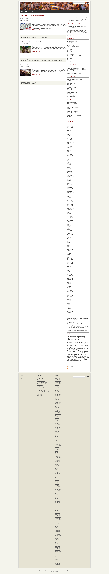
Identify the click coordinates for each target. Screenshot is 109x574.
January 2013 (69, 292)
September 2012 (70, 298)
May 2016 (69, 244)
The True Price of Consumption (73, 66)
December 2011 (70, 310)
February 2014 (70, 275)
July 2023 (69, 143)
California (69, 337)
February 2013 (70, 291)
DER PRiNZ (81, 570)
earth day (77, 342)
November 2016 (70, 236)
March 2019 (69, 200)
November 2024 (70, 127)
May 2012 (69, 303)
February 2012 (70, 307)
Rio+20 (84, 354)
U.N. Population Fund (71, 96)
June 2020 (69, 180)
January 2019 (69, 203)
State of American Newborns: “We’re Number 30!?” (77, 32)
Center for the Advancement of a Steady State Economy (78, 81)
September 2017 (70, 222)
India (78, 348)
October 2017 (69, 221)
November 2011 (70, 311)
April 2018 (69, 214)
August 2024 (69, 131)
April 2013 (69, 288)
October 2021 (69, 159)
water (84, 356)
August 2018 (69, 209)
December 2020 (70, 172)
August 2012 (69, 299)
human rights (73, 348)
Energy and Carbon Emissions (73, 46)
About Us (26, 11)
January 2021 (69, 171)
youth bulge (36, 83)
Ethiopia (86, 343)
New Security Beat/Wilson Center (73, 107)
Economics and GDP (28, 36)
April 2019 (69, 199)
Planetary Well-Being (71, 54)
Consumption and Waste (72, 43)
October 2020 (69, 175)
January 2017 (69, 233)
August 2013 (69, 283)
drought (74, 342)
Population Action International (73, 85)
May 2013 (69, 287)
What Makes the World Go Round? (74, 73)
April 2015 (69, 257)
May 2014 (69, 271)
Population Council (70, 88)
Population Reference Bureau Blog (74, 115)
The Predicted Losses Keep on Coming (74, 28)
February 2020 (70, 185)
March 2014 (69, 274)
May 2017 (69, 228)
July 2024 (69, 133)
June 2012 (69, 302)
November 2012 (70, 295)
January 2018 (69, 218)
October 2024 (69, 129)
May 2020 (69, 181)
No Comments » (35, 36)
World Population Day (71, 360)
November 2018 (70, 205)
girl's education (78, 347)
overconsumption (82, 348)
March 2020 (69, 184)
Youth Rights (26, 59)
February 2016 (70, 247)
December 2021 (70, 158)
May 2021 (69, 166)
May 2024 (69, 135)
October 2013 (69, 280)
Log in (52, 571)
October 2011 (69, 312)
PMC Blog (69, 108)
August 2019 (69, 193)
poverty (86, 351)
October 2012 (69, 296)
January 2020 (69, 187)
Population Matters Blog (71, 114)
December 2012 (70, 294)
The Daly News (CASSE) (72, 118)
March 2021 (69, 168)
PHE (87, 348)
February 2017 (70, 232)
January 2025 (69, 125)
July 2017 (69, 225)
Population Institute (70, 89)
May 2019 (69, 197)
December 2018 (70, 204)
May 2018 (69, 213)
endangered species (72, 343)
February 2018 (70, 217)
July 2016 (69, 241)
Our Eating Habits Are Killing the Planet (76, 327)
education (38, 60)
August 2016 (69, 240)
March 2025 (69, 123)
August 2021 (69, 162)
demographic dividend (31, 37)
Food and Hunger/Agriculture (72, 51)
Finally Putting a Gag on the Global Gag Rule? (76, 31)
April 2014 (69, 273)
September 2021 (70, 160)
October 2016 (69, 237)
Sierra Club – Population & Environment (75, 95)
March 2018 (69, 216)
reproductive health (72, 353)
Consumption (71, 341)
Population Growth (50, 60)
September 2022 (70, 150)
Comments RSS (71, 368)
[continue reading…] (36, 29)
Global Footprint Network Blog (73, 103)
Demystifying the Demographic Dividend (30, 64)
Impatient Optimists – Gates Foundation (74, 106)
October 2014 (69, 265)
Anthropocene (70, 336)
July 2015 (69, 253)
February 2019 (70, 201)
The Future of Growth (25, 18)
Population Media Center (72, 92)
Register (55, 571)
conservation (76, 339)
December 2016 (70, 234)
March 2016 (69, 246)
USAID (32, 83)
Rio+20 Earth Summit (71, 57)
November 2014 (70, 263)
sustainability (71, 356)
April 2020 (69, 183)
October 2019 (69, 191)
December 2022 (70, 147)
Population (76, 349)
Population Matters (70, 91)
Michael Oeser (75, 570)
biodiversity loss (77, 336)
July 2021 (69, 163)
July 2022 (69, 151)
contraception (80, 341)
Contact (31, 11)
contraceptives (25, 60)
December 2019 (70, 188)
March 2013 (69, 290)
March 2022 (69, 154)
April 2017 (69, 229)
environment (81, 344)
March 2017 (69, 230)
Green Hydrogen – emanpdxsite (73, 323)
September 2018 (70, 208)
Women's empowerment (80, 357)
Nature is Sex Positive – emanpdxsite (74, 318)
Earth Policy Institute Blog (72, 102)
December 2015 (70, 249)
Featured (69, 50)
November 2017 (70, 220)
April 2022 (69, 152)
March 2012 (69, 306)
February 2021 (70, 170)
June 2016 (69, 242)
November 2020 (70, 174)
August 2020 (69, 178)
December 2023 (70, 141)
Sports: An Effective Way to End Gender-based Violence (78, 72)
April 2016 (69, 245)
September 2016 (70, 238)
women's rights (81, 359)
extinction (69, 345)
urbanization (81, 356)
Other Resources (70, 53)
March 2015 (69, 258)
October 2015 (69, 250)
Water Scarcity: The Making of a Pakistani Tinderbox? (77, 30)
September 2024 (70, 130)
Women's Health (71, 359)
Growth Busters (70, 84)
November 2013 (70, 279)
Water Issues (69, 59)
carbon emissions (74, 337)
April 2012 (69, 304)
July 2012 (69, 300)
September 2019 (70, 192)
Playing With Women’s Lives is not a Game (75, 68)
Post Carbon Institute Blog (72, 116)
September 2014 (70, 266)
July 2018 (69, 211)
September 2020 (70, 176)
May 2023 (69, 145)
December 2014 (70, 262)
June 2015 (69, 254)
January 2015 (69, 261)
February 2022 (70, 155)
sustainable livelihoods (58, 60)
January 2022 (69, 156)
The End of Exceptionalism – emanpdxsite (75, 321)
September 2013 (70, 282)
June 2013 (69, 286)
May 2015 (69, 255)
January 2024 (69, 139)
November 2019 (70, 189)
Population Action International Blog (74, 110)
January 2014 (69, 277)
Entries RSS (70, 366)
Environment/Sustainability (72, 47)
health (68, 348)
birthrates (24, 37)
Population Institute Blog (71, 112)
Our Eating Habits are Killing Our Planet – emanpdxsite (78, 326)
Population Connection (71, 87)
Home (22, 11)
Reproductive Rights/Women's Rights (74, 55)
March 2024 (69, 138)
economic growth (38, 37)
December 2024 (70, 126)
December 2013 (70, 278)
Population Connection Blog (72, 111)
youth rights (78, 360)
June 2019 (69, 196)
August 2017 (69, 224)
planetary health (70, 349)
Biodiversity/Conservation (72, 41)
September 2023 (70, 142)
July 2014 (69, 269)
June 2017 (69, 226)
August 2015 (69, 251)
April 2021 (69, 167)
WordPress (60, 570)
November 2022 (70, 148)
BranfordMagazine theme (67, 570)
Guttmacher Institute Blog (72, 104)
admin (28, 20)
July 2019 (69, 195)
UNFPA (77, 356)
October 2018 (69, 207)
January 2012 (69, 308)
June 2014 (69, 270)
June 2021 (69, 164)
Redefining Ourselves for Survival (80, 330)
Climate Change (70, 42)
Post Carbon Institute (71, 93)
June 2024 (69, 134)
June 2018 (69, 212)
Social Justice (69, 58)
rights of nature (76, 354)
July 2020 (69, 179)
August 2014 (69, 267)
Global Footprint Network (72, 83)
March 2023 (69, 146)
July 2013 (69, 284)
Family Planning (43, 60)
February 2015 (70, 259)
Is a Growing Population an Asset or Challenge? (32, 41)
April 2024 (69, 137)
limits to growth (44, 37)
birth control (83, 336)
